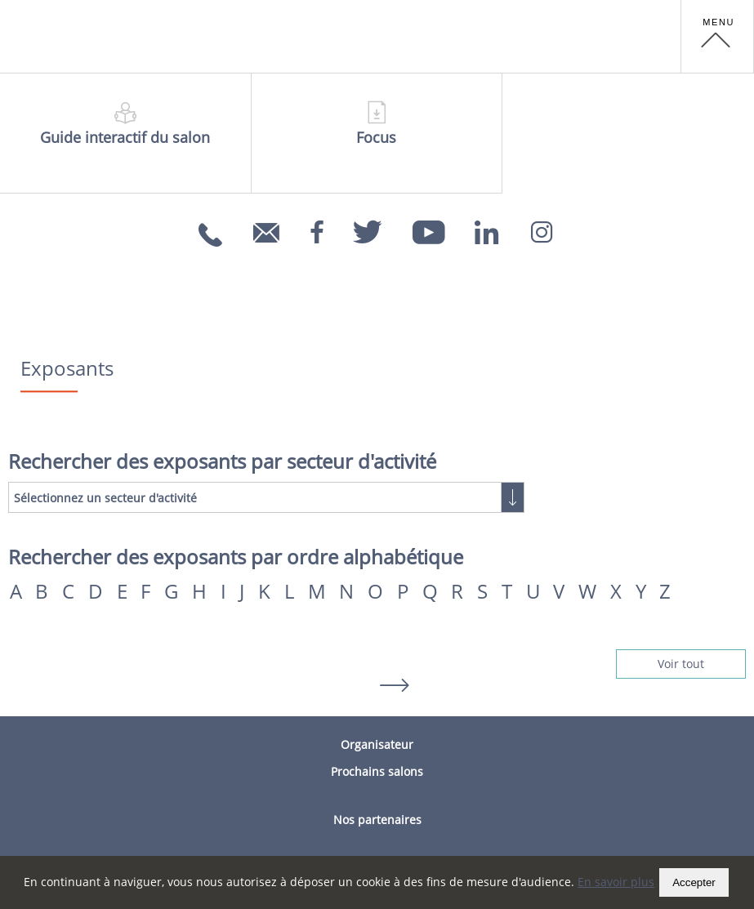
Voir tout (681, 663)
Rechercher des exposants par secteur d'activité (222, 461)
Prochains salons (377, 771)
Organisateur (377, 744)
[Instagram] (542, 227)
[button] (717, 37)
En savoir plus (616, 881)
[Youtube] (429, 227)
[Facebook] (316, 227)
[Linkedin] (487, 227)
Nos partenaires (377, 819)
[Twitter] (368, 227)
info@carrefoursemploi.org (268, 244)
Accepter (694, 882)
